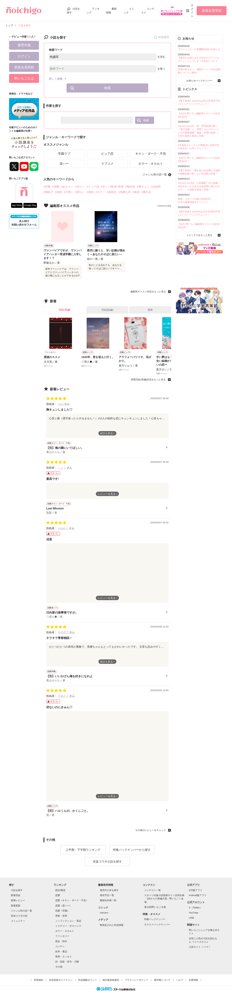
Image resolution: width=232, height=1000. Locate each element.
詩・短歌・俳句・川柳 (67, 961)
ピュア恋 (107, 153)
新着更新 (15, 905)
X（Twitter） (195, 907)
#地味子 (48, 192)
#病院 (90, 192)
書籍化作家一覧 (108, 900)
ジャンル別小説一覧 (154, 174)
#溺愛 (55, 186)
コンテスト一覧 (152, 890)
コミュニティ (18, 920)
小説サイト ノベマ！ (200, 947)
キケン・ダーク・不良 (150, 153)
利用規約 (38, 980)
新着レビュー (18, 900)
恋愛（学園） (62, 910)
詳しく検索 (56, 78)
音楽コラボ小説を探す (107, 861)
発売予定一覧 (107, 895)
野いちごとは (24, 78)
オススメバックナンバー (157, 924)
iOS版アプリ (195, 890)
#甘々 (104, 186)
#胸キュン (143, 186)
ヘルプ (179, 980)
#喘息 (136, 192)
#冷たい (80, 186)
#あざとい (67, 186)
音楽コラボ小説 (19, 915)
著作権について (162, 980)
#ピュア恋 (93, 186)
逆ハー (64, 163)
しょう (62, 467)
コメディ (60, 946)
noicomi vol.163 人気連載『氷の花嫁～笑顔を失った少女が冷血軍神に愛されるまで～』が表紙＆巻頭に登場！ (199, 186)
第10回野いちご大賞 (155, 907)
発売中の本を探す (109, 890)
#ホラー (100, 192)
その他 (58, 966)
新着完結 (15, 895)
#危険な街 (124, 192)
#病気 (58, 192)
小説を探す (17, 890)
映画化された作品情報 (111, 925)
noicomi (104, 912)
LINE (191, 917)
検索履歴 (161, 37)
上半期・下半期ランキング (83, 849)
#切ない (80, 192)
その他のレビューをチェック (150, 830)
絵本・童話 (61, 951)
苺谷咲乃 (63, 632)
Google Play (30, 205)
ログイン (192, 10)
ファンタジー (62, 936)
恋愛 (57, 895)
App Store (17, 205)
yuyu (61, 404)
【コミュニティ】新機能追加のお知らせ (199, 49)
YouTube (193, 912)
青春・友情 (61, 915)
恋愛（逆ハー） (63, 905)
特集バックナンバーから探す (132, 849)
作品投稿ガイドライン (60, 980)
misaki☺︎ (63, 528)
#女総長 (156, 186)
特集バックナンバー (154, 919)
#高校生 (112, 192)
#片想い (68, 192)
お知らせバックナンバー (199, 80)
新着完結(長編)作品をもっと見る (148, 379)
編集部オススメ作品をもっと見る (148, 291)
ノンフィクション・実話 (68, 920)
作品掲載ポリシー (87, 980)
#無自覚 (130, 186)
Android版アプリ (197, 895)
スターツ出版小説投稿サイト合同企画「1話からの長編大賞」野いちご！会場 (164, 898)
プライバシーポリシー (136, 980)
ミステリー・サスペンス (68, 926)
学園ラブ (64, 153)
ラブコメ (107, 163)
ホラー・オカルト (150, 163)
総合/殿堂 (60, 890)
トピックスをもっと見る (199, 235)
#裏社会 (146, 192)
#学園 (47, 186)
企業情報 (193, 980)
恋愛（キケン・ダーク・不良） (71, 900)
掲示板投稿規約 (111, 980)
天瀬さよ (63, 695)
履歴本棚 (24, 45)
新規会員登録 (211, 10)
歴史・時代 (61, 941)
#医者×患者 (117, 186)
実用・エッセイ (63, 956)
